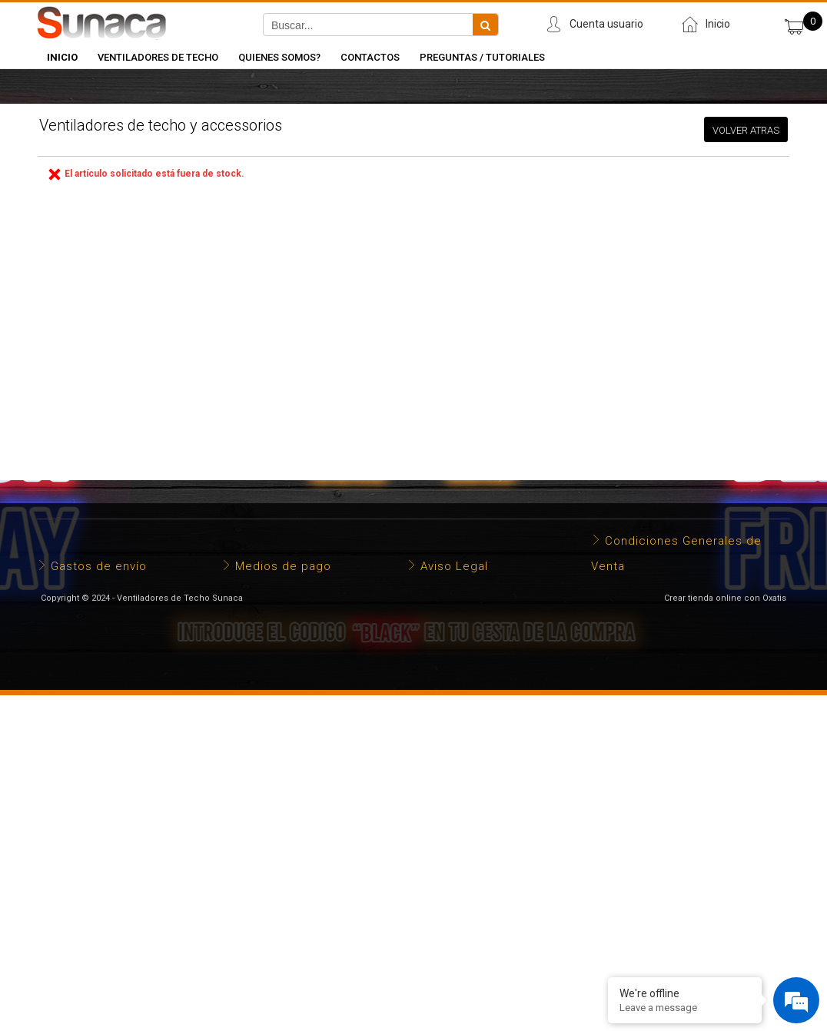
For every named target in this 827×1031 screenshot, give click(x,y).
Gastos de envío (99, 566)
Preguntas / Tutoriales (482, 57)
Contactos (370, 57)
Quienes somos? (279, 57)
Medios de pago (283, 566)
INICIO (62, 57)
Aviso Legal (454, 566)
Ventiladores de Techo (158, 57)
